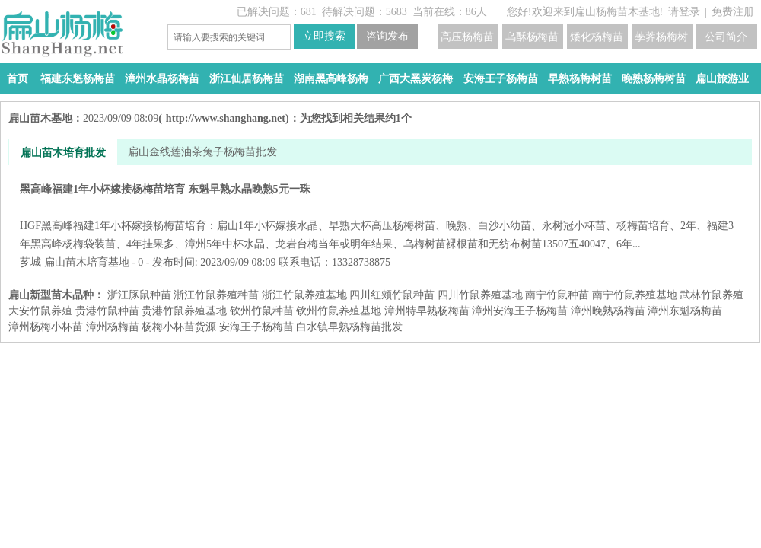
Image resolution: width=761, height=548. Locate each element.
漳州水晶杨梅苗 (162, 78)
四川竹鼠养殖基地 (480, 295)
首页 (17, 78)
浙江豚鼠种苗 (139, 295)
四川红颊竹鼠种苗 (392, 295)
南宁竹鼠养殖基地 (634, 295)
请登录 (684, 12)
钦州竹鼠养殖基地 (338, 311)
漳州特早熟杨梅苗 (427, 311)
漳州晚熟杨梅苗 (608, 311)
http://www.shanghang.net (225, 118)
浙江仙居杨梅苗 (246, 78)
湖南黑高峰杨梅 (331, 78)
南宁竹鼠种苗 (557, 295)
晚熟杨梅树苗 (654, 78)
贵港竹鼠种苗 (107, 311)
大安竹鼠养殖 (40, 311)
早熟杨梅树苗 (580, 78)
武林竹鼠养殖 (711, 295)
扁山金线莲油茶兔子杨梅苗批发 (202, 152)
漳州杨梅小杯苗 (45, 327)
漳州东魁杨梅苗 (685, 311)
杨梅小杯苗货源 (179, 327)
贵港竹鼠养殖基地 (184, 311)
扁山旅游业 (722, 78)
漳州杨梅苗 (112, 327)
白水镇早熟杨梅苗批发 (349, 327)
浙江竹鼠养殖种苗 (216, 295)
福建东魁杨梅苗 (77, 78)
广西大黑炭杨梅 (415, 78)
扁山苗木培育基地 (86, 262)
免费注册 (733, 12)
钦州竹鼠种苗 (262, 311)
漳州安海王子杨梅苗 (520, 311)
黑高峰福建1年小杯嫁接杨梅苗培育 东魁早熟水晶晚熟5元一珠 (380, 216)
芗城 (30, 262)
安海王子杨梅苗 (500, 78)
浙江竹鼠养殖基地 (304, 295)
